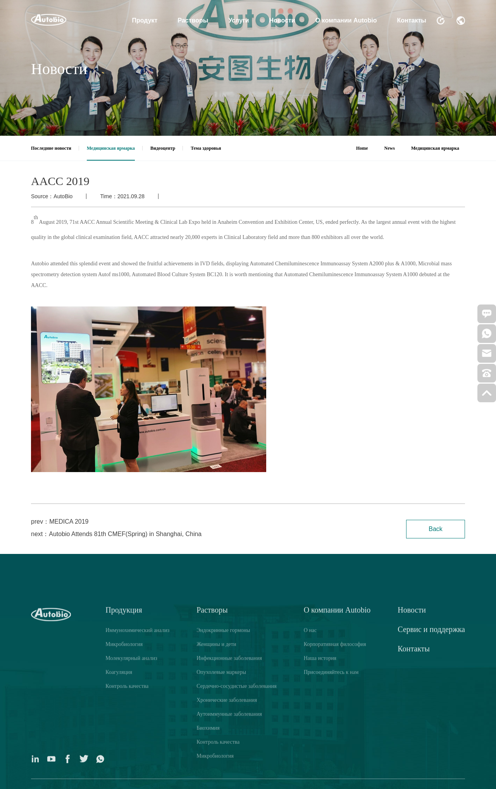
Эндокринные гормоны (223, 763)
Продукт (145, 20)
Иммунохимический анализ (137, 763)
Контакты (411, 20)
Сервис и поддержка (431, 762)
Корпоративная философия (335, 777)
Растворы (192, 20)
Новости (282, 20)
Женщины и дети (216, 777)
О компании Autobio (346, 20)
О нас (310, 763)
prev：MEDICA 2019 (60, 521)
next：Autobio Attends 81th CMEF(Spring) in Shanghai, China (116, 534)
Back (436, 529)
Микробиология (124, 777)
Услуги (238, 20)
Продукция (123, 743)
